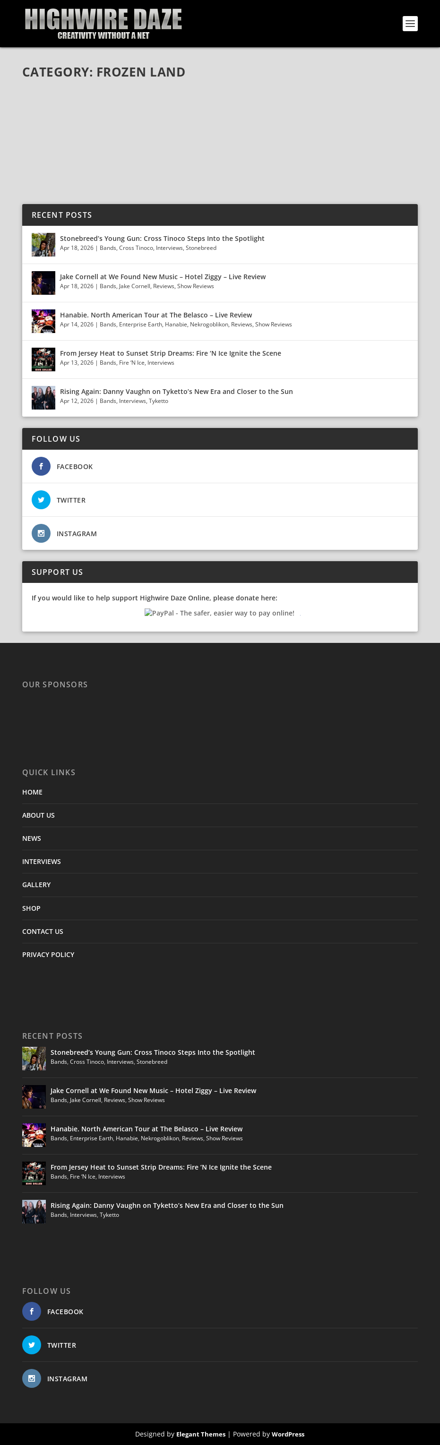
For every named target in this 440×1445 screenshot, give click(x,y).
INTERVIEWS (41, 861)
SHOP (31, 908)
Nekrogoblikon (209, 324)
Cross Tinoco (136, 248)
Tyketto (158, 401)
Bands (108, 248)
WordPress (288, 1434)
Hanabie (176, 324)
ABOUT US (38, 815)
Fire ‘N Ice (132, 363)
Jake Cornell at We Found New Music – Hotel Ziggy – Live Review (163, 276)
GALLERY (36, 884)
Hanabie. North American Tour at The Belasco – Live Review (156, 314)
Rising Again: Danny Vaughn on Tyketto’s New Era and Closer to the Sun (176, 391)
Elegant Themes (200, 1434)
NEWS (31, 838)
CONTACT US (42, 931)
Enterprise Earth (140, 324)
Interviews (169, 248)
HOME (32, 791)
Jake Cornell (134, 286)
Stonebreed (201, 248)
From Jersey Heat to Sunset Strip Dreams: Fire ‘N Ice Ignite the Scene (170, 353)
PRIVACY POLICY (48, 954)
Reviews (163, 286)
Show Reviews (195, 286)
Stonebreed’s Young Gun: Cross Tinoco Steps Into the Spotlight (163, 238)
